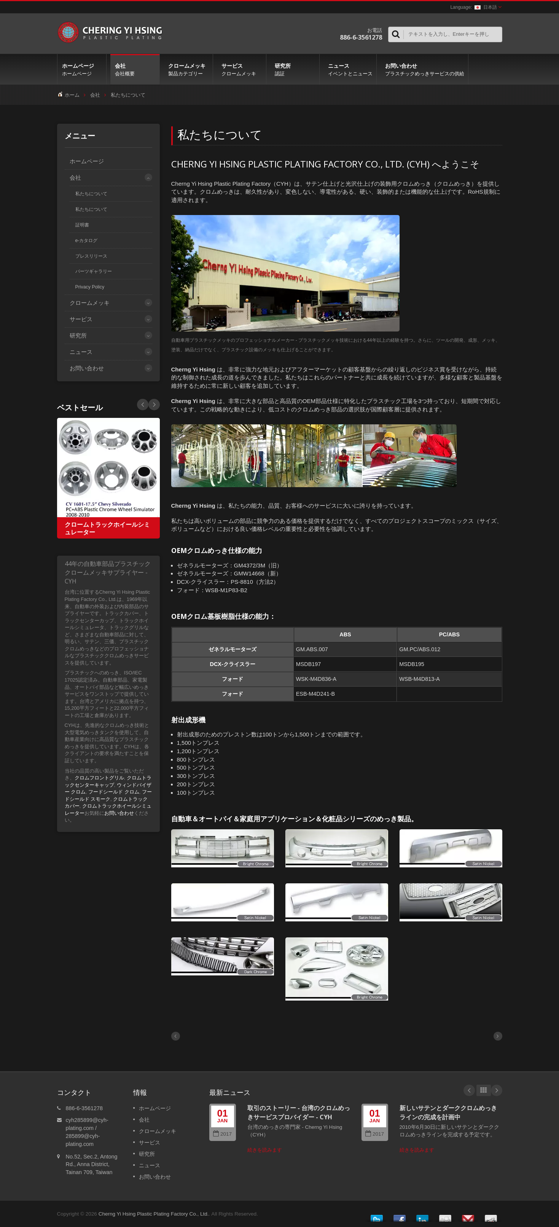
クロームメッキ (188, 69)
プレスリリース (91, 256)
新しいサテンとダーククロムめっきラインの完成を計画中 (448, 1112)
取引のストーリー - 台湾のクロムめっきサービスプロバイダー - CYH (298, 1112)
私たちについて (128, 95)
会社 (134, 69)
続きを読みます (264, 1150)
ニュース (349, 69)
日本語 (486, 7)
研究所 (294, 69)
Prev (154, 404)
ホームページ (81, 69)
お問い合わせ (424, 69)
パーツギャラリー (93, 271)
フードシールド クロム (113, 792)
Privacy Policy (90, 287)
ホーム (72, 95)
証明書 (82, 225)
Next (142, 404)
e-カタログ (86, 240)
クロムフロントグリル (99, 778)
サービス (241, 69)
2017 (222, 1134)
